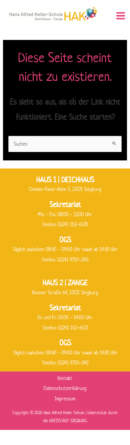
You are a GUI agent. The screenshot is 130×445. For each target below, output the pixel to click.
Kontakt (65, 378)
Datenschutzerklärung (65, 388)
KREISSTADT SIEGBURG (68, 421)
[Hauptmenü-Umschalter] (121, 16)
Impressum (65, 398)
